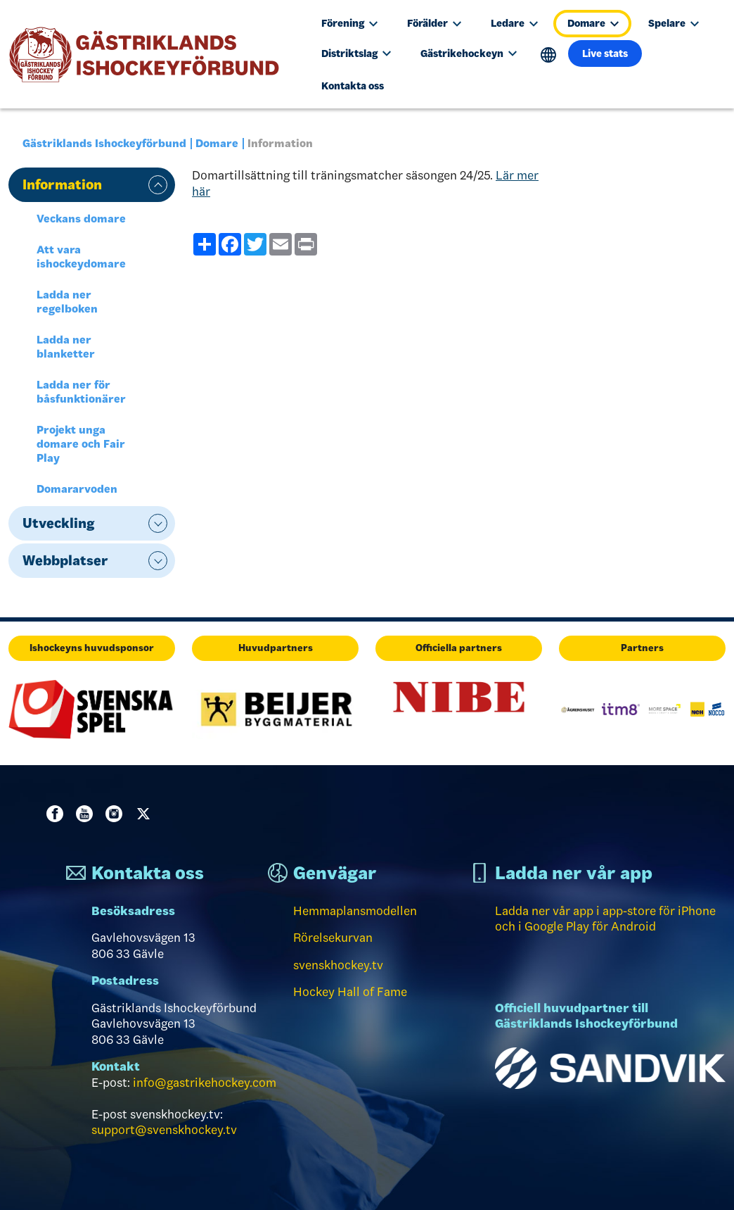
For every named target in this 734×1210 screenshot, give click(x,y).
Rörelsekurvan (333, 937)
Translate (548, 55)
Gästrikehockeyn (468, 53)
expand (157, 184)
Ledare (514, 23)
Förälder (434, 23)
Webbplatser (65, 560)
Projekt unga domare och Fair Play (81, 444)
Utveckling (58, 523)
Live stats (605, 53)
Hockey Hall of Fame (350, 992)
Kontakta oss (352, 86)
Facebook (57, 813)
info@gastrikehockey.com (204, 1082)
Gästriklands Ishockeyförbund (104, 143)
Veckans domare (81, 218)
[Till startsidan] (150, 55)
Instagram (116, 813)
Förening (349, 23)
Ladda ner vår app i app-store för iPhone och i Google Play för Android (605, 919)
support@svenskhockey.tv (164, 1129)
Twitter (146, 813)
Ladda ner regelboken (67, 301)
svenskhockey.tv (338, 965)
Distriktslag (356, 53)
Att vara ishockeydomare (81, 256)
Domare (593, 23)
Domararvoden (77, 489)
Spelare (673, 23)
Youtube (87, 813)
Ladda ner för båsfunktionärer (81, 391)
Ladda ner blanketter (66, 346)
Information (62, 184)
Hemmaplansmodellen (355, 911)
